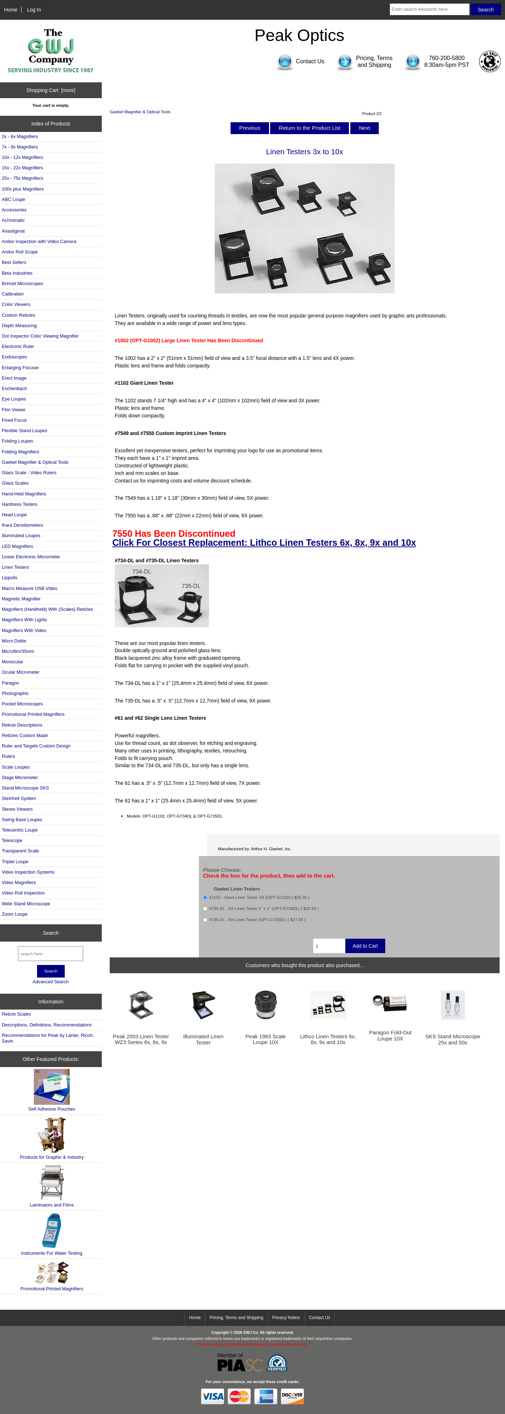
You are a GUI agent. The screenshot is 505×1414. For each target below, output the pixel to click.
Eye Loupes (14, 399)
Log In (34, 10)
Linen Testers (15, 567)
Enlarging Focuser (20, 367)
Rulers (8, 756)
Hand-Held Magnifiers (24, 493)
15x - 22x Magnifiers (22, 167)
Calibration (13, 294)
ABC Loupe (13, 199)
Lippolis (9, 577)
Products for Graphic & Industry (52, 1138)
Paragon (10, 683)
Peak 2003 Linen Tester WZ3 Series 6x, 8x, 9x (141, 1039)
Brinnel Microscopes (22, 283)
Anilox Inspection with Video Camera (39, 241)
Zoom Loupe (15, 914)
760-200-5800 (447, 58)
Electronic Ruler (18, 346)
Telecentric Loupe (20, 830)
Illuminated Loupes (21, 535)
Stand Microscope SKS (25, 788)
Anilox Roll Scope (20, 252)
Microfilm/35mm (18, 651)
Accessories (14, 209)
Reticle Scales (16, 1014)
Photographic (15, 693)
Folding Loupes (17, 441)
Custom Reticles (18, 315)
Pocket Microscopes (22, 703)
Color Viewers (16, 304)
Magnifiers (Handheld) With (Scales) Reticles (47, 609)
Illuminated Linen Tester (203, 1039)
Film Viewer (14, 409)
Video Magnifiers (19, 882)
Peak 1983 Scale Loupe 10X (266, 1039)
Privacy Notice (286, 1317)
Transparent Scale (20, 851)
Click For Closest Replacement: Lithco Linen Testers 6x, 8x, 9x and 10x (264, 542)
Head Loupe (14, 514)
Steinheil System (19, 798)
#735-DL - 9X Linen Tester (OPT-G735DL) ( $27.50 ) (257, 920)
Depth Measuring (19, 325)
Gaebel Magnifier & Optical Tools (140, 111)
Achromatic (13, 220)
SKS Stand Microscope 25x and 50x (452, 1039)
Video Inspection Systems (28, 872)
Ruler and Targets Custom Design (36, 746)
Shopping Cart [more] (50, 90)
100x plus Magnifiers (23, 189)
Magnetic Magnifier (21, 598)
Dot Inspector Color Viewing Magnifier (40, 336)
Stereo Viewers (17, 809)
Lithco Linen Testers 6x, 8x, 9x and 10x (328, 1039)
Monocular (12, 661)
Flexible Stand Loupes (24, 430)
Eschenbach (14, 388)
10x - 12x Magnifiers (22, 157)
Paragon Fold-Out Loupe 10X (390, 1035)
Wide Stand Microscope (26, 903)
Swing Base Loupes (22, 819)
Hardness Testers (19, 504)
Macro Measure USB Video (29, 588)
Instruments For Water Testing (51, 1234)
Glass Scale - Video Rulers (29, 472)
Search (51, 933)
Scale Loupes (15, 767)
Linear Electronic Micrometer (31, 556)
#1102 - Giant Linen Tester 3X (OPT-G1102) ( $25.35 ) (259, 897)
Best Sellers (14, 262)
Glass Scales (15, 483)
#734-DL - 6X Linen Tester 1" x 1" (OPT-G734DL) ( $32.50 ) (264, 908)
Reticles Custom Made (25, 735)
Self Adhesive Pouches (51, 1090)
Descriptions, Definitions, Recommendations (47, 1025)
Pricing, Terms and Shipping (236, 1317)
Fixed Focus (14, 420)
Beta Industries (17, 273)
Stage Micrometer (20, 777)
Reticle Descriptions (22, 725)
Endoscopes (14, 357)
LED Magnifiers (17, 546)
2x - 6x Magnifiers (20, 136)
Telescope (12, 840)
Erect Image (14, 378)
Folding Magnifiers (20, 451)
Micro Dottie (14, 641)
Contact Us (319, 1317)
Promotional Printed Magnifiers (33, 714)
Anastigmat (13, 231)
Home (10, 10)
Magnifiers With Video (24, 630)
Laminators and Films (52, 1186)
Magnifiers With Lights (24, 619)
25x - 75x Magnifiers (22, 178)
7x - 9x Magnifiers (20, 147)
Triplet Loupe (15, 861)
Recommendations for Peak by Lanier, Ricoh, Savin (48, 1038)
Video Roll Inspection (23, 893)
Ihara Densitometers (22, 525)
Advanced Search (50, 981)
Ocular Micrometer (21, 672)
